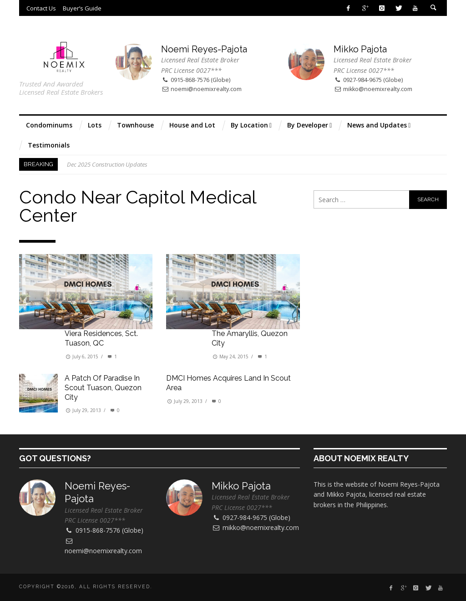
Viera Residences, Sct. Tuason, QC (101, 338)
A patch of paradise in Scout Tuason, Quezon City (103, 388)
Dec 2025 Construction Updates (107, 164)
